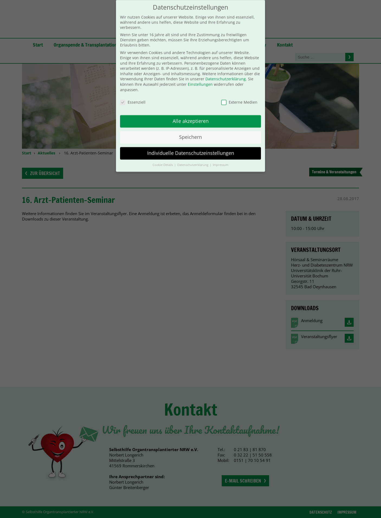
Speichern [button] (190, 130)
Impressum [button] (220, 158)
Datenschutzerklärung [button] (193, 158)
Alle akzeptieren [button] (191, 114)
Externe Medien (239, 95)
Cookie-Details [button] (163, 158)
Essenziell (133, 95)
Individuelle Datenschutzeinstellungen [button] (190, 146)
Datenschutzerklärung (225, 72)
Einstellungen (200, 77)
